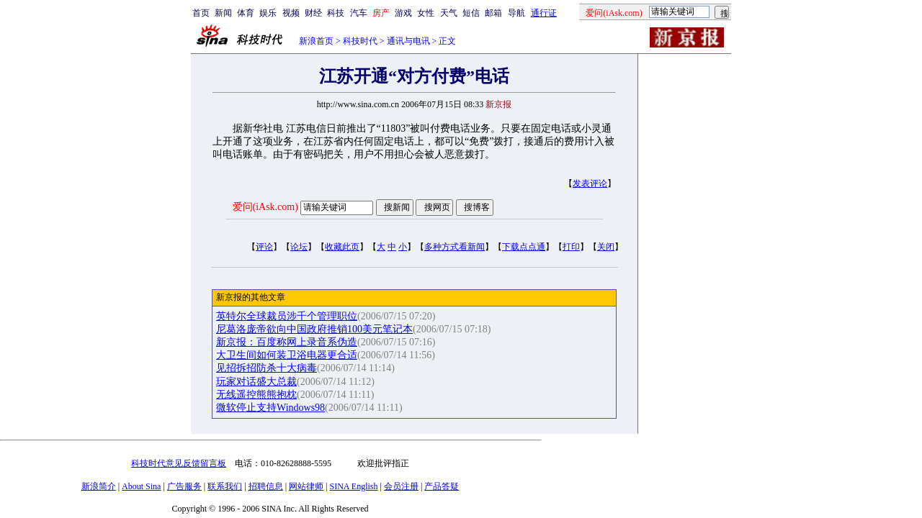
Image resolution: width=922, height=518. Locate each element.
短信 (471, 13)
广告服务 (184, 486)
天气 (448, 13)
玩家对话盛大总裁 (256, 381)
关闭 (605, 247)
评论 (264, 247)
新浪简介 (98, 486)
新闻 (223, 13)
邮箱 (493, 13)
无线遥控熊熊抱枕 (256, 394)
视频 (291, 13)
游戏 (403, 13)
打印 (571, 247)
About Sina (141, 486)
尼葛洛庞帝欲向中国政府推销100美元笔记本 (314, 329)
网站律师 (306, 486)
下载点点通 (523, 247)
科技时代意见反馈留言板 (178, 463)
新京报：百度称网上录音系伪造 (286, 342)
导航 (516, 13)
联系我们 (224, 486)
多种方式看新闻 (454, 247)
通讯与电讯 (408, 41)
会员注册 (401, 486)
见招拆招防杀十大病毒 (266, 368)
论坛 (299, 247)
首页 (201, 13)
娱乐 (268, 13)
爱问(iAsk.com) (265, 206)
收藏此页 (342, 247)
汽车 (358, 13)
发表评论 (590, 183)
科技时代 (360, 41)
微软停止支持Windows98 (270, 407)
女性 (425, 13)
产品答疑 (441, 486)
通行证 (544, 13)
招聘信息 (266, 486)
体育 (245, 13)
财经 (313, 13)
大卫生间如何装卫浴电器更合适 (286, 355)
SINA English (353, 486)
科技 (335, 13)
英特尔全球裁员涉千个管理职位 (286, 316)
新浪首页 (316, 41)
